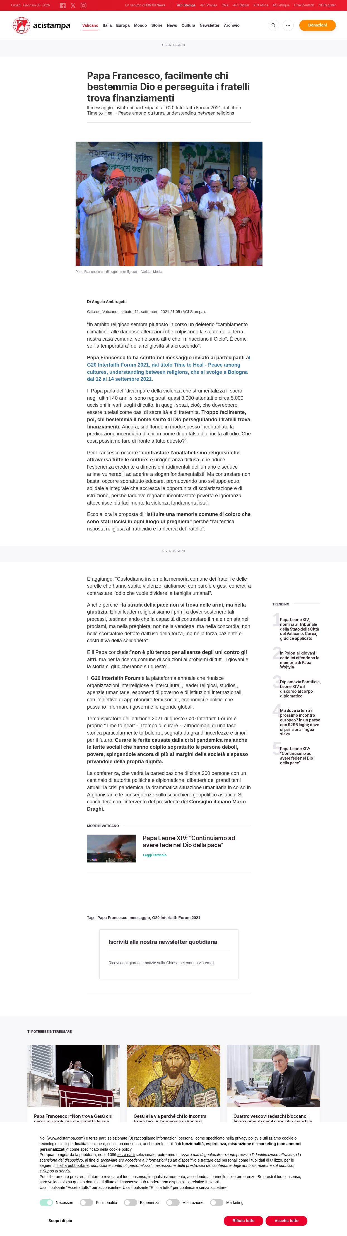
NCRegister (327, 5)
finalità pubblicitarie (72, 1165)
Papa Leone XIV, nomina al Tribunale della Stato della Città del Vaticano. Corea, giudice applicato (299, 629)
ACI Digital (241, 5)
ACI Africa (260, 5)
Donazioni (317, 25)
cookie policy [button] (120, 1149)
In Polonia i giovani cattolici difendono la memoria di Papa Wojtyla (299, 660)
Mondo (140, 25)
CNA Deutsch (304, 5)
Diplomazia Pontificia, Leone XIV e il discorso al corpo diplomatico (300, 688)
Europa (123, 25)
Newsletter (210, 25)
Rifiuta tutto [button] (244, 1220)
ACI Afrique (281, 5)
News (172, 25)
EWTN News (155, 5)
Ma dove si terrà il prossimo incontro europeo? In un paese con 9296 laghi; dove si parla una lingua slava (300, 722)
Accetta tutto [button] (286, 1220)
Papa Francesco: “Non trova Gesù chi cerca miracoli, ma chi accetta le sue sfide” (73, 1121)
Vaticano (90, 25)
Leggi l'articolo (155, 855)
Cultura (188, 25)
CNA (224, 5)
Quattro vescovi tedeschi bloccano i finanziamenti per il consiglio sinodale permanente (272, 1121)
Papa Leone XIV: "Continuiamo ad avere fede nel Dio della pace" (189, 842)
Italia (107, 25)
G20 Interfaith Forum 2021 (176, 917)
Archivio (232, 25)
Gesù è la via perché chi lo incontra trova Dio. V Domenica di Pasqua (170, 1118)
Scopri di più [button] (60, 1220)
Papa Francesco (112, 917)
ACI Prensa (208, 5)
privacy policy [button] (246, 1138)
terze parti (126, 1154)
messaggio (140, 917)
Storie (157, 25)
